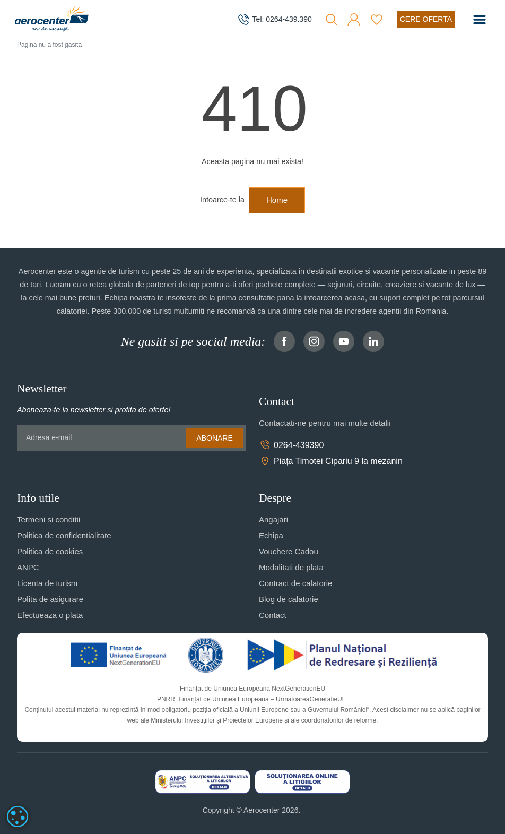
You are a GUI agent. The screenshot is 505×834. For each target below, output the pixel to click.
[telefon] (274, 19)
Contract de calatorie (295, 583)
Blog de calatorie (288, 599)
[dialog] (17, 816)
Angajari (273, 519)
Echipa (271, 535)
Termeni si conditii (48, 519)
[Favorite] (376, 19)
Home (277, 199)
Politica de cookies (50, 551)
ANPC (28, 567)
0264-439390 (291, 445)
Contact (272, 615)
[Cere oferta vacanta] (426, 19)
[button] (354, 20)
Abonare (214, 438)
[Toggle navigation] (479, 19)
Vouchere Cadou (288, 551)
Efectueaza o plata (50, 615)
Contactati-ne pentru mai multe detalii (324, 422)
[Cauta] (331, 20)
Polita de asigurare (50, 599)
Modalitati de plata (291, 567)
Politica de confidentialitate (64, 535)
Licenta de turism (47, 583)
